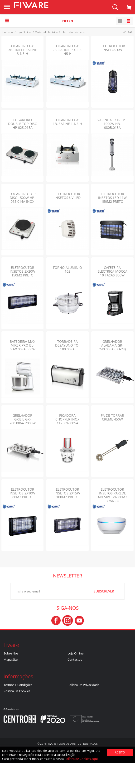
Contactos (75, 659)
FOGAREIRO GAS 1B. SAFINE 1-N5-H (67, 122)
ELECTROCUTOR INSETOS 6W (112, 48)
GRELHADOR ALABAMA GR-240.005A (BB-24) (112, 345)
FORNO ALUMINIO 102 (67, 269)
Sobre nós (11, 653)
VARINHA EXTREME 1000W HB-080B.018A (112, 124)
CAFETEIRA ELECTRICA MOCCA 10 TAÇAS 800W (112, 271)
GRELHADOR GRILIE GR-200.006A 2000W (23, 419)
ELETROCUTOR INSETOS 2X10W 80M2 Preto (22, 493)
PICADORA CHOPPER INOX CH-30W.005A (67, 419)
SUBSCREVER (99, 591)
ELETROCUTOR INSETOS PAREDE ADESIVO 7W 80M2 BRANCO (112, 495)
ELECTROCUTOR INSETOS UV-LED (67, 196)
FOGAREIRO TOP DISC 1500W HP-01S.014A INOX (22, 198)
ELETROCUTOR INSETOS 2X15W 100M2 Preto (67, 493)
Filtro (67, 21)
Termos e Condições (18, 685)
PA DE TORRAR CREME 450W (112, 417)
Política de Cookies (17, 691)
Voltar (128, 32)
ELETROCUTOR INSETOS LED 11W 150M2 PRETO (112, 198)
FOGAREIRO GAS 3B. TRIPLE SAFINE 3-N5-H (22, 50)
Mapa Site (11, 659)
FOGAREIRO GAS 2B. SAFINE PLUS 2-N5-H (67, 50)
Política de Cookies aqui (81, 759)
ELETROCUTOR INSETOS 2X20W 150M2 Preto (22, 271)
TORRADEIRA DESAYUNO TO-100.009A (67, 345)
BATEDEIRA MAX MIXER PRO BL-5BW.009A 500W (22, 345)
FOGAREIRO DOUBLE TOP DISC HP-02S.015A (22, 124)
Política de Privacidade (83, 685)
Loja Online (75, 653)
